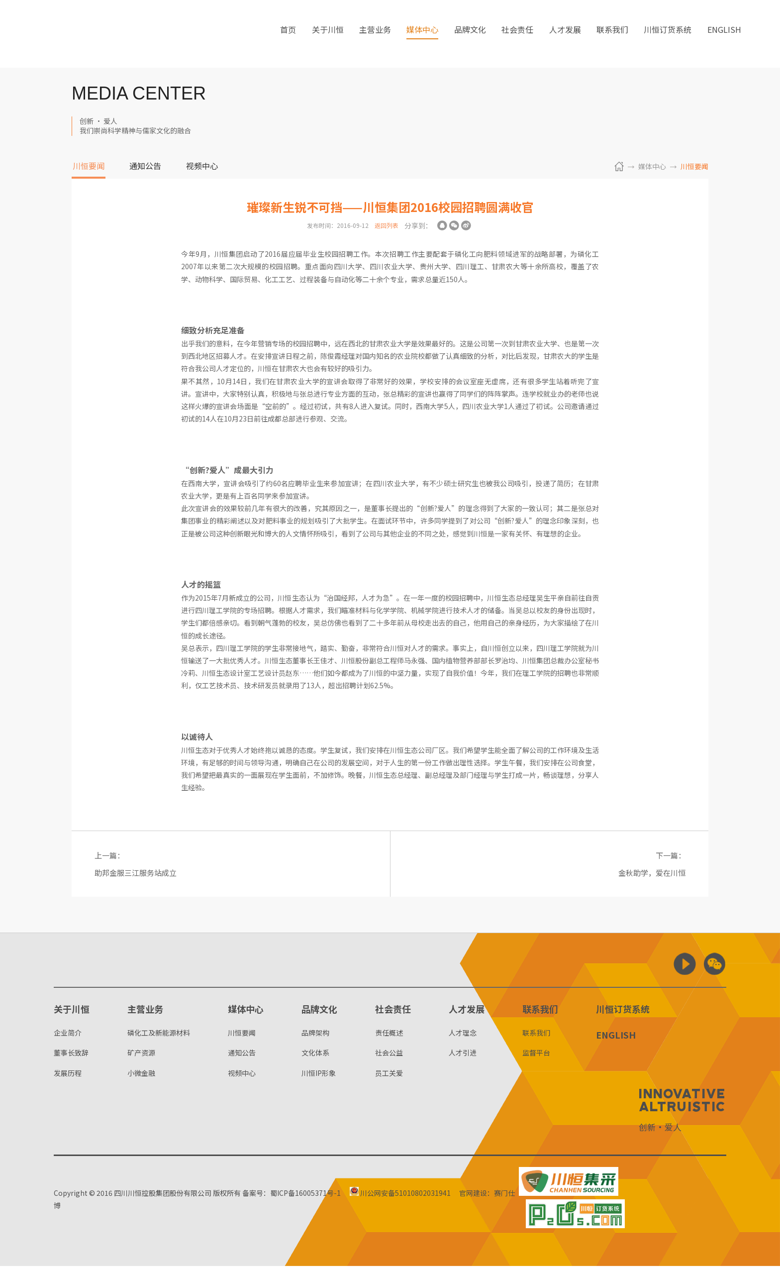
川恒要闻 (88, 167)
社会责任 (517, 34)
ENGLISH (724, 34)
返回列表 (386, 225)
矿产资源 (141, 1053)
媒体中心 (422, 34)
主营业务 (375, 34)
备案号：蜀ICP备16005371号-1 (291, 1194)
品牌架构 (315, 1034)
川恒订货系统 (667, 34)
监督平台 (536, 1053)
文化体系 (315, 1053)
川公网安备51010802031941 (402, 1194)
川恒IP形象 (318, 1074)
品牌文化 (470, 34)
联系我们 (612, 34)
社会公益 (389, 1053)
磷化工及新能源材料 (158, 1034)
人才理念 (463, 1034)
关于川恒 (328, 34)
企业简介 (68, 1034)
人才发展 (565, 34)
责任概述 (389, 1034)
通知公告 (145, 167)
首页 (288, 34)
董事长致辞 (71, 1053)
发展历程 (68, 1074)
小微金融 (141, 1074)
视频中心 (202, 167)
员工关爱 (389, 1074)
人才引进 (463, 1053)
